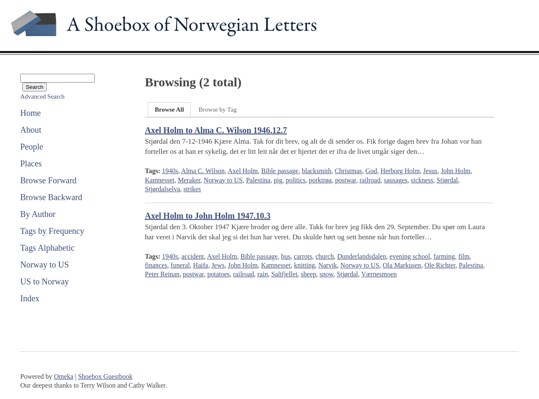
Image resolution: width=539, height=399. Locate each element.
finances (156, 265)
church (324, 256)
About (30, 130)
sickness (422, 180)
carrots (303, 256)
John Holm (456, 170)
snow (327, 274)
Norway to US (44, 264)
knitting (304, 265)
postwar (345, 180)
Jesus (430, 170)
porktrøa (320, 180)
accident (192, 256)
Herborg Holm (399, 170)
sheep (308, 274)
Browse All (169, 109)
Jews (217, 265)
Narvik (327, 265)
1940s (170, 170)
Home (30, 113)
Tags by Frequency (52, 231)
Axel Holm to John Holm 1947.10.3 (207, 215)
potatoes (218, 274)
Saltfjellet (284, 274)
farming (444, 256)
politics (295, 180)
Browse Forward (48, 180)
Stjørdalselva (162, 189)
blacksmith (316, 170)
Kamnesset (159, 180)
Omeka (63, 376)
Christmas (348, 170)
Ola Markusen (402, 265)
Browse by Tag (218, 109)
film (464, 256)
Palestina (258, 180)
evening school (410, 256)
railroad (370, 180)
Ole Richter (440, 265)
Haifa (200, 265)
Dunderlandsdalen (361, 256)
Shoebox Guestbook (105, 376)
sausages (395, 180)
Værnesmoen (379, 274)
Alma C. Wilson (203, 170)
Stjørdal (447, 180)
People (31, 146)
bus (285, 256)
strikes (192, 189)
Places (31, 163)
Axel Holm (243, 170)
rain (262, 274)
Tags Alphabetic (47, 248)
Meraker (189, 180)
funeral (180, 265)
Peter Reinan (162, 274)
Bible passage (279, 170)
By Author (38, 214)
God (371, 170)
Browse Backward (51, 197)
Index (30, 298)
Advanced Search (42, 96)
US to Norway (44, 281)
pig (278, 180)
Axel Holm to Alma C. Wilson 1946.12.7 (216, 130)
